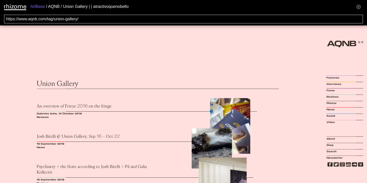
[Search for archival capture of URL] (183, 19)
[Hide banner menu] (358, 7)
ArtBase (37, 6)
